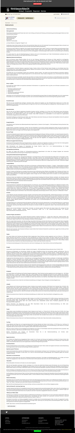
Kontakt (7, 14)
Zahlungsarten (25, 420)
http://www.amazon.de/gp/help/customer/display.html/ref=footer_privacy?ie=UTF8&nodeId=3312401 (46, 190)
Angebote (7, 420)
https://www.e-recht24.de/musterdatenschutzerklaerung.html (23, 403)
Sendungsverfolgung (42, 420)
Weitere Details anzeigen (67, 429)
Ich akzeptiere (37, 430)
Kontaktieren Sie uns (26, 423)
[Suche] (62, 18)
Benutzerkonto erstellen (43, 423)
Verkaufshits (7, 423)
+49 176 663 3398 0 (16, 14)
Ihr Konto (41, 418)
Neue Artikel (7, 421)
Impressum (29, 18)
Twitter (6, 412)
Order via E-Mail (37, 4)
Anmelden (40, 421)
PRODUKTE (21, 18)
